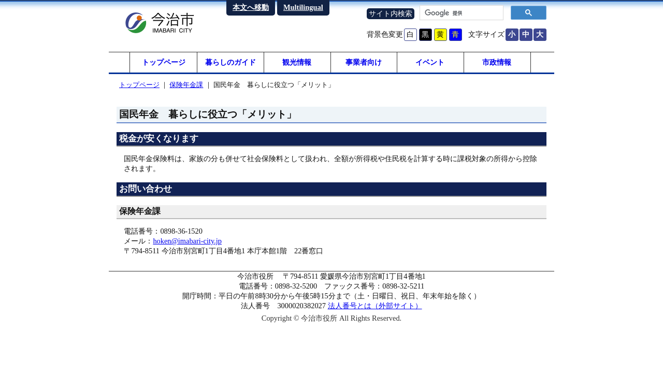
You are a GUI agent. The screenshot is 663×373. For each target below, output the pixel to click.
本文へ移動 (251, 7)
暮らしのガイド (230, 62)
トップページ (163, 62)
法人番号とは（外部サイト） (375, 306)
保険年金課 (186, 85)
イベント (429, 62)
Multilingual (303, 7)
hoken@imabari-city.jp (187, 241)
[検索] (460, 13)
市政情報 (496, 62)
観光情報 (296, 62)
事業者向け (363, 62)
